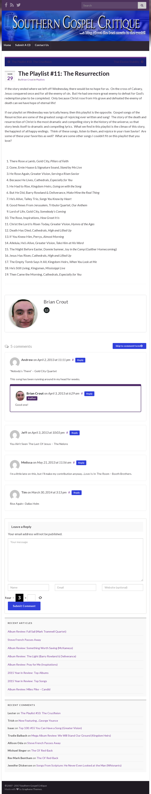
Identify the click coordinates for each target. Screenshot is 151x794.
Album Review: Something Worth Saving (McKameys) (40, 648)
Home (7, 45)
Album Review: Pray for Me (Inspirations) (33, 664)
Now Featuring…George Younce (38, 720)
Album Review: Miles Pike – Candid (29, 689)
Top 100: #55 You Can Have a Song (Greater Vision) (50, 728)
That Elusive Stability (126, 61)
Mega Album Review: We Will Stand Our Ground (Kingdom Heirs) (71, 735)
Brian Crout (27, 79)
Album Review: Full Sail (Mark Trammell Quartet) (37, 631)
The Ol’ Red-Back (42, 750)
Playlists (40, 79)
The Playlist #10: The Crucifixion (32, 61)
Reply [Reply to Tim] (77, 492)
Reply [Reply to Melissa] (81, 462)
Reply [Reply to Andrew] (80, 360)
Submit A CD (23, 45)
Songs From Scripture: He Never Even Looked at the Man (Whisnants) (79, 765)
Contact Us (42, 45)
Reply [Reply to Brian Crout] (89, 393)
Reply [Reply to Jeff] (75, 432)
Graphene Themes (32, 789)
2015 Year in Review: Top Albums (28, 672)
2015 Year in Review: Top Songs (27, 681)
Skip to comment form (129, 345)
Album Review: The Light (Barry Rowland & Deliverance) (42, 656)
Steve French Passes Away (24, 639)
